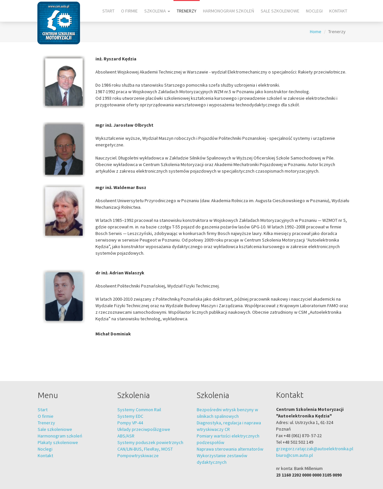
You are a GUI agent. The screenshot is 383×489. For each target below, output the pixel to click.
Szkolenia (157, 11)
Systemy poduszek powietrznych (150, 442)
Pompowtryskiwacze (138, 455)
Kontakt (338, 11)
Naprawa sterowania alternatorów (230, 449)
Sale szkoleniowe (280, 11)
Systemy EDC (130, 416)
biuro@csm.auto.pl (294, 455)
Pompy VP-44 (130, 423)
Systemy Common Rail (139, 410)
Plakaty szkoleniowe (58, 442)
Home (315, 31)
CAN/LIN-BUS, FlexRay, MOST (145, 449)
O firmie (129, 11)
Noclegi (314, 11)
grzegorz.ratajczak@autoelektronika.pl (314, 449)
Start (108, 11)
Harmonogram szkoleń (228, 11)
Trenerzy (186, 11)
